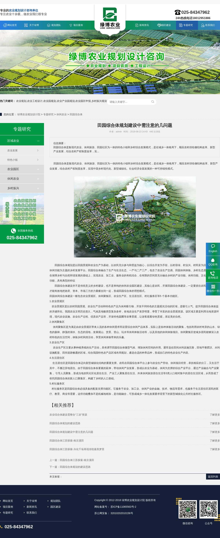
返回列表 (213, 476)
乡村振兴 (13, 188)
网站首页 (12, 25)
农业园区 (13, 169)
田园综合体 (76, 114)
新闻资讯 (144, 25)
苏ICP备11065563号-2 (123, 506)
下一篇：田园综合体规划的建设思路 (70, 466)
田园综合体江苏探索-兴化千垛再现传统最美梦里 (77, 449)
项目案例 (78, 25)
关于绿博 (34, 25)
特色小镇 (12, 159)
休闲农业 (61, 114)
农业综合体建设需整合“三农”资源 (68, 414)
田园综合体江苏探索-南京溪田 (67, 440)
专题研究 (188, 25)
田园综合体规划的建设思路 (65, 423)
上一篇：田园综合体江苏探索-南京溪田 (72, 460)
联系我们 (210, 25)
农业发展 (12, 150)
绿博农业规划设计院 (28, 114)
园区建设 (166, 25)
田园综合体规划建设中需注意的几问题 (71, 431)
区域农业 (13, 140)
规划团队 (56, 25)
